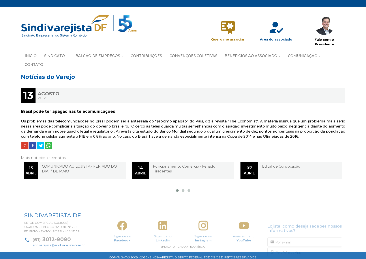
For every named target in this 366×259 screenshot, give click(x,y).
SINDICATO (56, 56)
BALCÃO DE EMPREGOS (99, 56)
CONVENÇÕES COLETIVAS (193, 56)
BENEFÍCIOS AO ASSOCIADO (252, 56)
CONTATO (34, 65)
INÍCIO (31, 56)
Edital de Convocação (281, 166)
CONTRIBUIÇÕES (146, 56)
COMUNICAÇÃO (304, 56)
